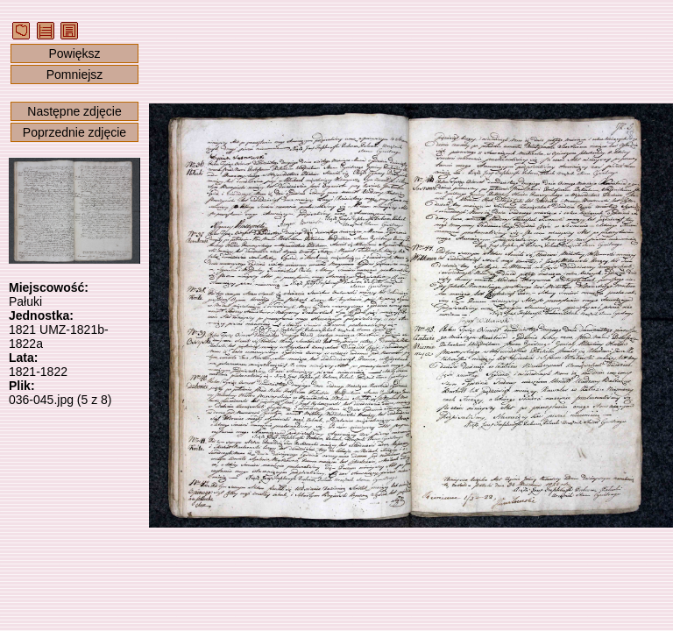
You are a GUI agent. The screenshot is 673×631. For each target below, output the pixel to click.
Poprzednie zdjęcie (74, 132)
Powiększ (74, 53)
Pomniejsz (74, 74)
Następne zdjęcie (74, 111)
